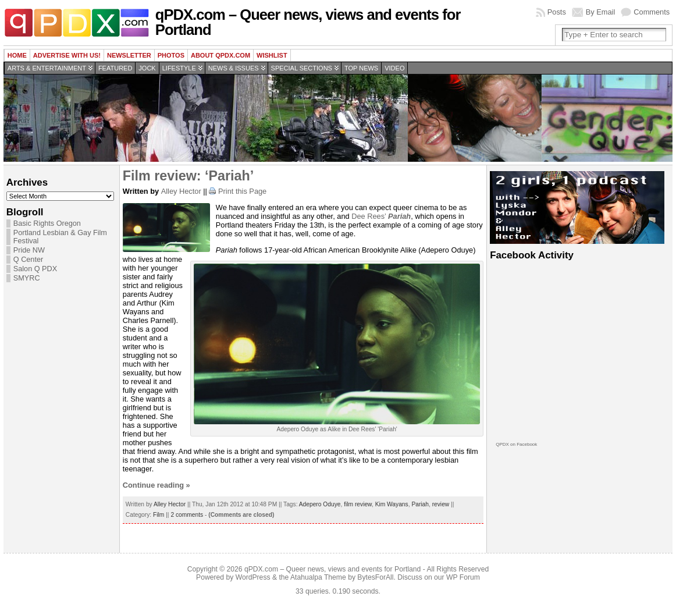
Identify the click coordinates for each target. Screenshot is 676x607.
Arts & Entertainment (47, 68)
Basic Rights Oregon (47, 223)
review (441, 504)
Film (158, 515)
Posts (556, 12)
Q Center (28, 259)
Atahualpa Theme (318, 577)
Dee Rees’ (381, 216)
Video (394, 68)
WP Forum (463, 577)
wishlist (272, 55)
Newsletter (129, 55)
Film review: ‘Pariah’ (188, 175)
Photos (171, 55)
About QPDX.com (220, 55)
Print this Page (242, 191)
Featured (115, 68)
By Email (600, 12)
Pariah (420, 504)
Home (17, 55)
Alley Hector (181, 191)
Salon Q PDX (35, 269)
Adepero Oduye (320, 504)
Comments (652, 12)
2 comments (186, 515)
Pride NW (29, 250)
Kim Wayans (391, 504)
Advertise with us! (67, 55)
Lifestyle (179, 68)
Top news (361, 68)
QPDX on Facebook (516, 444)
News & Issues (233, 68)
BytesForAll (375, 577)
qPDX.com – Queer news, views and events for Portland (308, 22)
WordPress (253, 577)
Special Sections (301, 68)
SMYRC (26, 278)
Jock (146, 68)
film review (358, 504)
